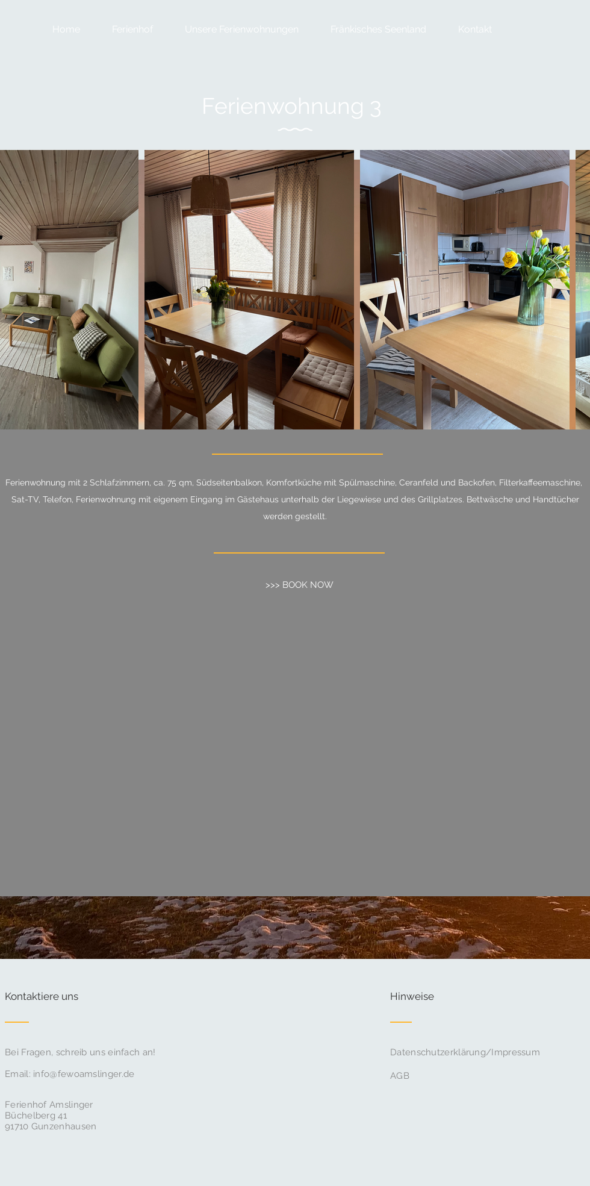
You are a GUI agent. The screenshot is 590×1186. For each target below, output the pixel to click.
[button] (235, 29)
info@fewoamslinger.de (83, 1074)
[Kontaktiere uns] (50, 997)
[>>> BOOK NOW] (299, 585)
